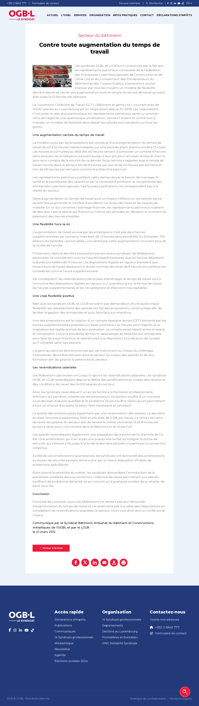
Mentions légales (181, 698)
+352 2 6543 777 (167, 627)
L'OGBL (66, 15)
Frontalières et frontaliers (120, 637)
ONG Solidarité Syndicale (119, 643)
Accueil (52, 15)
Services (80, 15)
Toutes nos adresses (164, 619)
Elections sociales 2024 (71, 661)
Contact (147, 15)
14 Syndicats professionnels (73, 637)
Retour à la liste (51, 548)
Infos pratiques (125, 15)
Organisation (99, 15)
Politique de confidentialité (148, 698)
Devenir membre (130, 3)
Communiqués (65, 631)
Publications (63, 625)
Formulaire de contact (170, 633)
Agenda (60, 655)
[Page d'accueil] (22, 15)
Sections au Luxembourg (120, 631)
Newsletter (62, 649)
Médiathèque (63, 643)
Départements (112, 625)
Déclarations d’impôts (174, 15)
